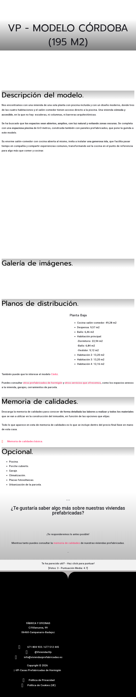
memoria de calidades (67, 541)
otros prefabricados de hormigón (42, 381)
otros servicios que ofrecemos (83, 381)
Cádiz (54, 373)
